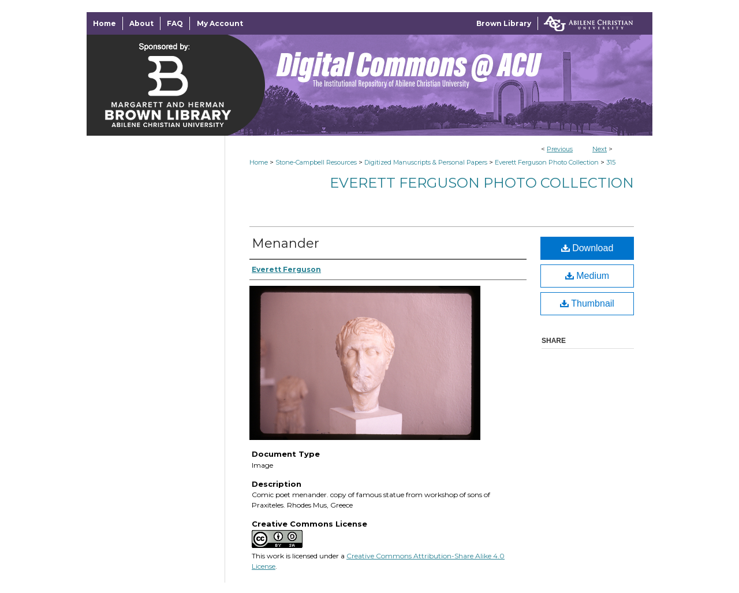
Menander (285, 243)
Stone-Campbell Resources (316, 162)
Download (587, 248)
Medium (587, 276)
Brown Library (503, 23)
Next (599, 149)
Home (258, 162)
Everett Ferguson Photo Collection (547, 162)
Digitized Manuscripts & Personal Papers (425, 162)
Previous (560, 149)
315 (610, 162)
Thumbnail (587, 303)
